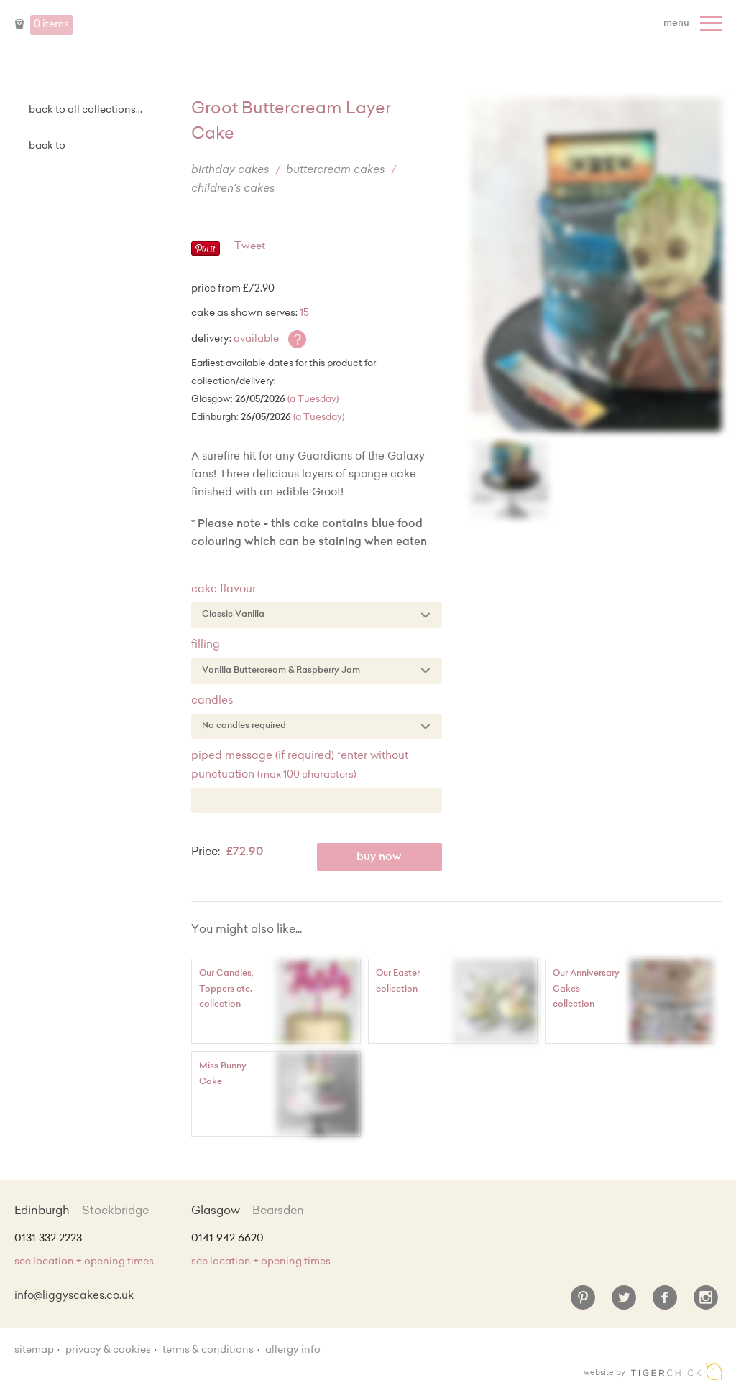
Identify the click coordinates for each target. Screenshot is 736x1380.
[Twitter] (624, 1303)
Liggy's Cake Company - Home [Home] (368, 34)
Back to (47, 146)
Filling (205, 645)
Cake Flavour (223, 589)
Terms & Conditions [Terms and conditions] (208, 1351)
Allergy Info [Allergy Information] (293, 1351)
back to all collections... (85, 111)
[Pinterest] (583, 1303)
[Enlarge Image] (596, 265)
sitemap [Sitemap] (34, 1351)
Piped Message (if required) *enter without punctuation (299, 765)
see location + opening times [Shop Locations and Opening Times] (84, 1262)
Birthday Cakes (230, 170)
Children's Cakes (233, 189)
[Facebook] (665, 1303)
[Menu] (694, 24)
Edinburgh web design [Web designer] (676, 1371)
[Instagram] (706, 1303)
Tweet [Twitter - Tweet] (249, 247)
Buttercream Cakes (335, 170)
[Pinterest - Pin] (205, 253)
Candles (212, 701)
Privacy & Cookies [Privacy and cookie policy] (108, 1351)
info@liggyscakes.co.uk (74, 1296)
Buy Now (379, 857)
